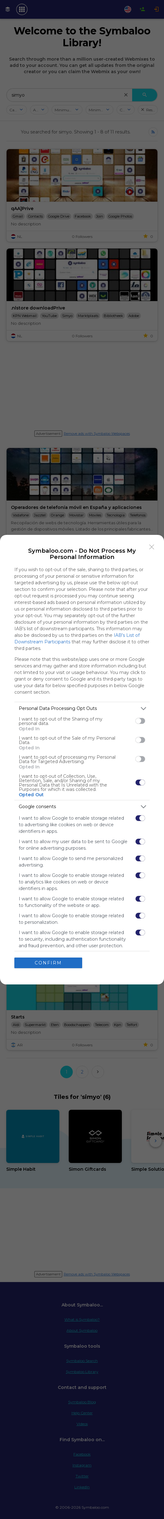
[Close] (152, 547)
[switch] (140, 721)
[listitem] (82, 708)
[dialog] (82, 759)
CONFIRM (48, 962)
